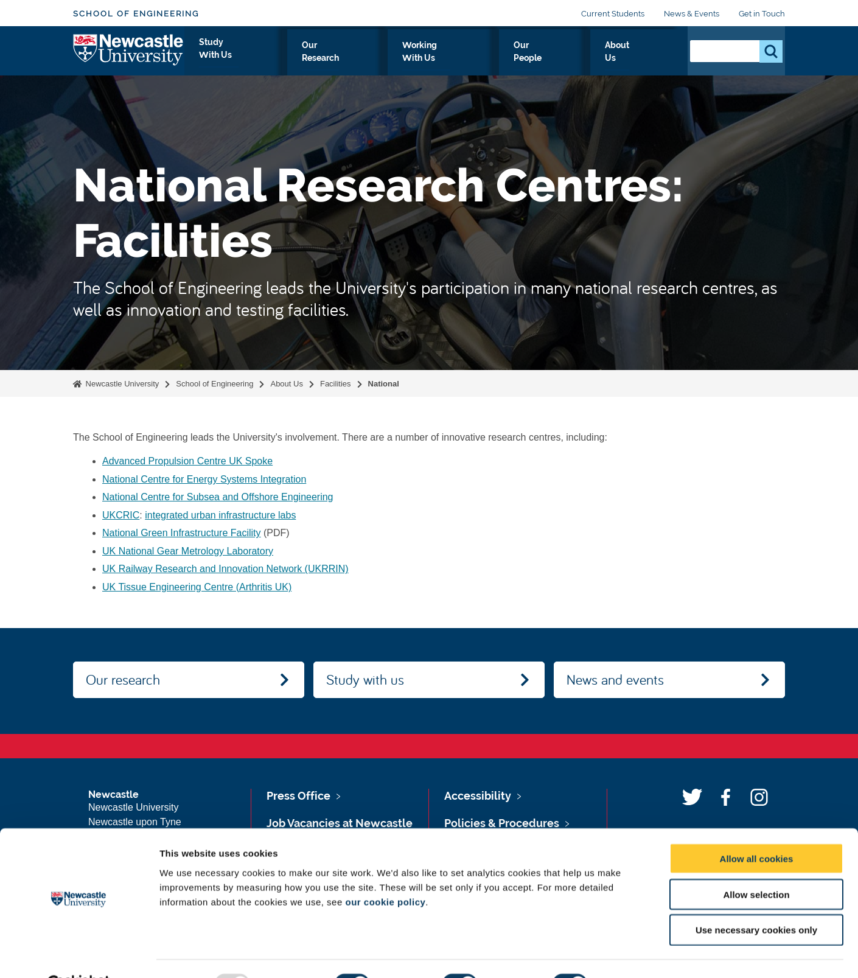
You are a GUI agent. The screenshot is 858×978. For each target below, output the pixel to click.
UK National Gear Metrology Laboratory (187, 551)
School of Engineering (136, 13)
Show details (638, 954)
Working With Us (493, 59)
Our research (123, 679)
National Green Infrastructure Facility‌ (181, 533)
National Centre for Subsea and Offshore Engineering (217, 497)
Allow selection (756, 864)
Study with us (365, 679)
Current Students (612, 13)
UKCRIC (120, 515)
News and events (615, 679)
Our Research (402, 59)
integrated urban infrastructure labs (220, 515)
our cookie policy (385, 872)
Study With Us (317, 59)
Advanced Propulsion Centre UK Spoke (187, 461)
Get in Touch (762, 13)
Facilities (335, 383)
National (383, 383)
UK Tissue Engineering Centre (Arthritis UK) (196, 587)
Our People (579, 59)
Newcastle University (121, 383)
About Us (646, 59)
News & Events (691, 13)
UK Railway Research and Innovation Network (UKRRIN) (225, 569)
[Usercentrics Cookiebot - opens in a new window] (79, 954)
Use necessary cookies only (756, 900)
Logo (128, 56)
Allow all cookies (756, 828)
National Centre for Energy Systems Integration (204, 479)
